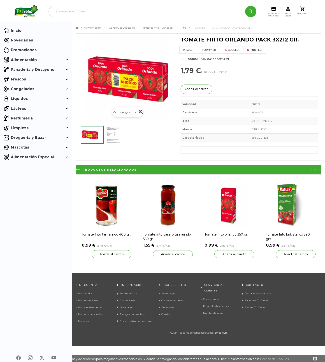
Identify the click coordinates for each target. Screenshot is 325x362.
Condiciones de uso (172, 300)
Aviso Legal (168, 293)
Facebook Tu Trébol (256, 300)
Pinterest (254, 49)
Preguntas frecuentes (216, 306)
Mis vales (83, 321)
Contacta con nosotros (258, 293)
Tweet (188, 49)
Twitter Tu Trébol (255, 307)
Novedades (126, 307)
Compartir (209, 49)
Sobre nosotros (128, 293)
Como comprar (212, 299)
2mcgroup (221, 349)
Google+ (232, 49)
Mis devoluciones (88, 300)
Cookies (165, 314)
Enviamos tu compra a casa (136, 321)
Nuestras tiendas (213, 313)
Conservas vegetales (122, 27)
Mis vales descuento (90, 307)
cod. (184, 59)
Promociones (127, 300)
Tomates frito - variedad (157, 27)
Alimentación (93, 27)
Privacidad (167, 307)
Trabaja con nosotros (132, 314)
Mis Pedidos (85, 293)
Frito (183, 27)
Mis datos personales (90, 314)
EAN (202, 59)
